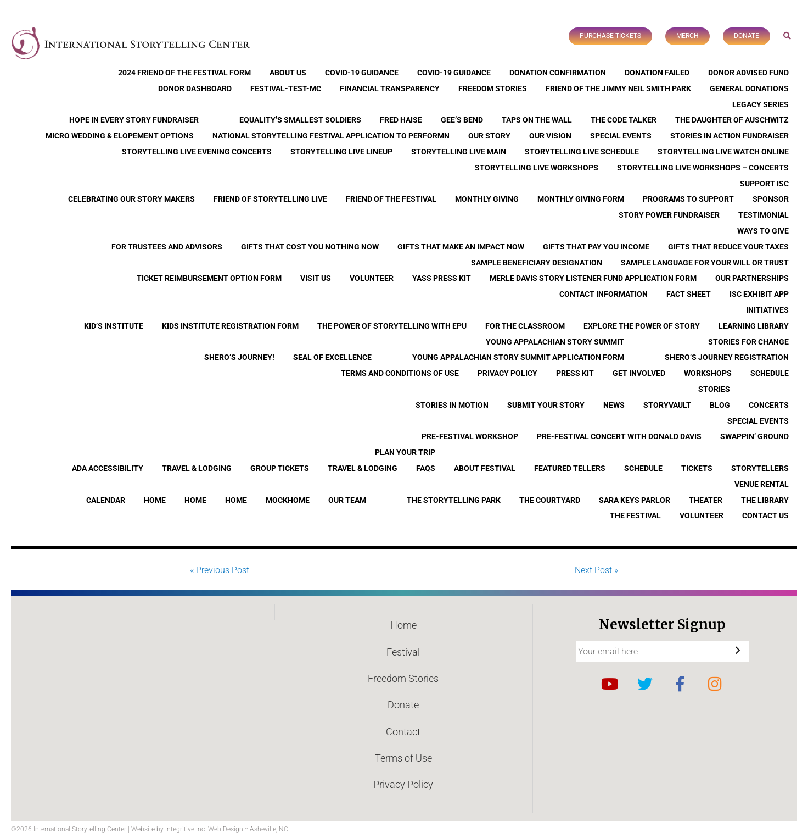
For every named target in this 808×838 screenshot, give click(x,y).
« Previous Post (219, 570)
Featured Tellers (569, 468)
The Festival (635, 515)
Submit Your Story (546, 405)
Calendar (105, 500)
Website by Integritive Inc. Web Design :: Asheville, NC (209, 829)
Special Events (621, 135)
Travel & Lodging (197, 468)
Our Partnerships (752, 278)
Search (787, 35)
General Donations (749, 88)
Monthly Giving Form (580, 199)
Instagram (715, 684)
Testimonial (763, 214)
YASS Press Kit (441, 278)
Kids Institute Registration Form (230, 325)
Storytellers (760, 468)
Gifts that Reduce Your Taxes (728, 246)
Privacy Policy (507, 373)
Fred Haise (401, 119)
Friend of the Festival (391, 199)
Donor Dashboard (195, 88)
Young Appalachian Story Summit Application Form (518, 357)
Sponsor (771, 199)
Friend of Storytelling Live (270, 199)
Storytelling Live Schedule (582, 151)
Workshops (708, 373)
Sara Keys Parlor (634, 500)
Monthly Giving (487, 199)
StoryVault (667, 405)
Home (155, 500)
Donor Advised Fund (748, 72)
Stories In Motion (452, 405)
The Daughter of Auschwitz (732, 119)
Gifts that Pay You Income (596, 246)
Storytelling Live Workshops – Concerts (703, 167)
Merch (687, 36)
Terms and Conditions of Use (400, 373)
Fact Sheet (688, 294)
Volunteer (372, 278)
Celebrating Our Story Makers (131, 199)
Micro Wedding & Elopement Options (120, 135)
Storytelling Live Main (458, 151)
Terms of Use (403, 758)
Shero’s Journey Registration (727, 357)
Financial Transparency (390, 88)
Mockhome (288, 500)
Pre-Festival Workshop (470, 436)
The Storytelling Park (454, 500)
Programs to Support (688, 199)
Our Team (347, 500)
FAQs (425, 468)
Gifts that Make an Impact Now (460, 246)
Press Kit (575, 373)
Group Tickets (279, 468)
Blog (720, 405)
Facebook (680, 684)
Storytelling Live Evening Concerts (197, 151)
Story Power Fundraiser (669, 214)
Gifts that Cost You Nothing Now (310, 246)
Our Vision (550, 135)
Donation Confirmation (557, 72)
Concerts (769, 405)
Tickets (696, 468)
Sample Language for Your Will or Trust (705, 262)
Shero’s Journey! (239, 357)
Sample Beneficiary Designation (536, 262)
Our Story (489, 135)
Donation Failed (657, 72)
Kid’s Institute (113, 325)
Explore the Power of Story (641, 325)
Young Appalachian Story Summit (555, 341)
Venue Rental (761, 484)
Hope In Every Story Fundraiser (134, 119)
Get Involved (639, 373)
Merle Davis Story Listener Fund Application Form (593, 278)
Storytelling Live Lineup (341, 151)
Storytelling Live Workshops (536, 167)
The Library (765, 500)
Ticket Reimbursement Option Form (209, 278)
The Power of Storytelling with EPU (392, 325)
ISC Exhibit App (759, 294)
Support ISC (764, 183)
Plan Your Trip (405, 452)
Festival (403, 652)
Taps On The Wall (537, 119)
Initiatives (767, 310)
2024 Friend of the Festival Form (184, 72)
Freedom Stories (492, 88)
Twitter (645, 684)
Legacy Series (760, 104)
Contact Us (765, 515)
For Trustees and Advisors (166, 246)
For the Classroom (525, 325)
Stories (714, 389)
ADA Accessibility (107, 468)
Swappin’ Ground (754, 436)
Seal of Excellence (332, 357)
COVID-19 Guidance (362, 72)
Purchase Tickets (610, 36)
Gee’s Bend (462, 119)
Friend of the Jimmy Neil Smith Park (618, 88)
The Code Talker (623, 119)
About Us (288, 72)
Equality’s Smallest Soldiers (300, 119)
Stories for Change (748, 341)
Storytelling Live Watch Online (723, 151)
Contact (403, 731)
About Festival (484, 468)
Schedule (769, 373)
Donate (746, 36)
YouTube (610, 684)
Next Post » (596, 570)
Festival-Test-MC (285, 88)
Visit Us (315, 278)
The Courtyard (549, 500)
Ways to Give (763, 230)
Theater (705, 500)
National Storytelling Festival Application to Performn (331, 135)
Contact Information (603, 294)
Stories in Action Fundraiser (729, 135)
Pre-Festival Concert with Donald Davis (619, 436)
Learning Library (754, 325)
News (614, 405)
